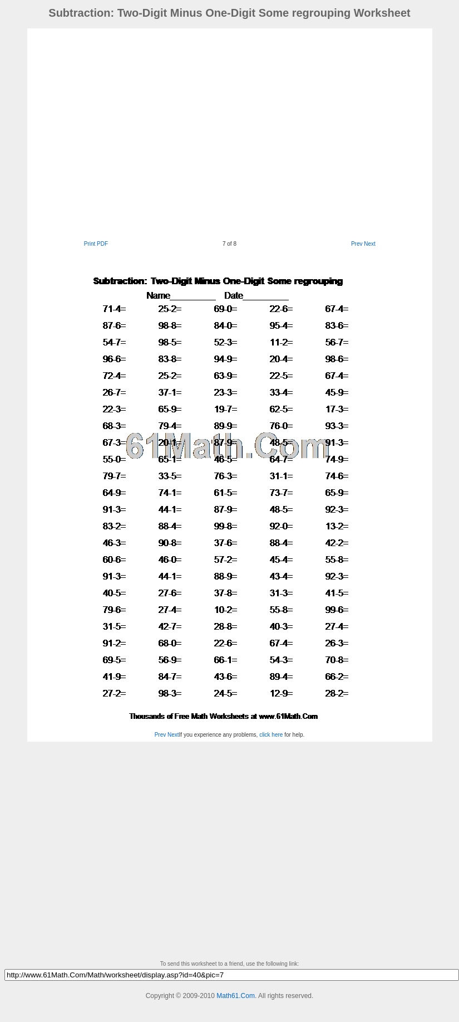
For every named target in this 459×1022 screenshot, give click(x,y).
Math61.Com (235, 996)
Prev (357, 244)
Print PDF (96, 244)
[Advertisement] (104, 132)
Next (370, 244)
